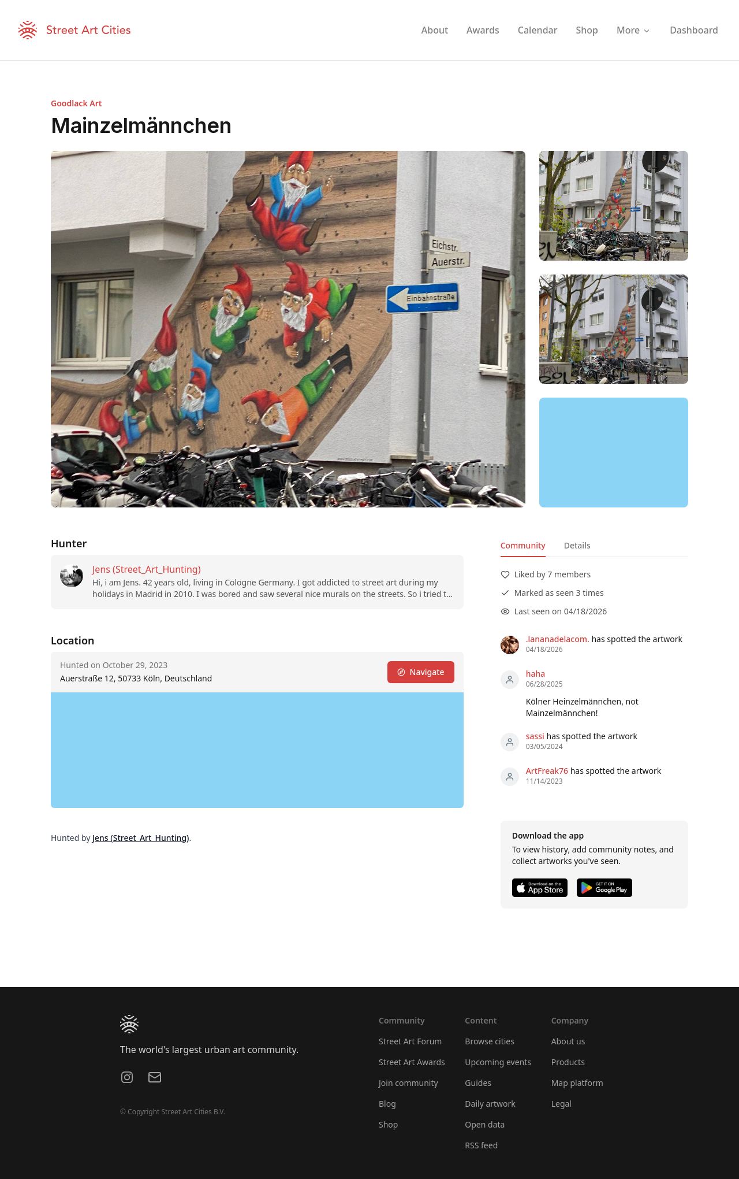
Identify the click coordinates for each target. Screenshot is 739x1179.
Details (577, 545)
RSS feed (481, 1145)
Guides (478, 1082)
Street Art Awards (412, 1061)
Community (523, 545)
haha (536, 673)
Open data (485, 1124)
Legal (561, 1103)
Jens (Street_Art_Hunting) (146, 569)
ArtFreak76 (547, 770)
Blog (387, 1103)
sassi (535, 736)
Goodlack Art (76, 103)
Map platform (577, 1082)
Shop (388, 1124)
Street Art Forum (410, 1041)
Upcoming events (498, 1061)
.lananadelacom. (557, 638)
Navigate (421, 671)
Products (568, 1061)
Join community (408, 1082)
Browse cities (489, 1041)
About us (568, 1041)
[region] (613, 452)
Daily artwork (490, 1103)
